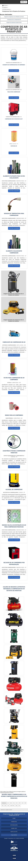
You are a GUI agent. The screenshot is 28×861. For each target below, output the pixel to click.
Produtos (14, 821)
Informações (14, 825)
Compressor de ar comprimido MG (14, 19)
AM (16, 805)
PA (19, 805)
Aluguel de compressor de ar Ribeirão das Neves (14, 16)
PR (19, 803)
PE (2, 805)
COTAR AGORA (13, 70)
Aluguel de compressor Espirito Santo (14, 22)
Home (14, 818)
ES (14, 803)
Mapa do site (14, 831)
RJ (8, 803)
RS (25, 803)
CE (8, 805)
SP (16, 803)
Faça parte (14, 835)
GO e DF (12, 805)
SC (22, 803)
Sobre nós (14, 828)
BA (5, 805)
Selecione (4, 803)
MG (11, 803)
